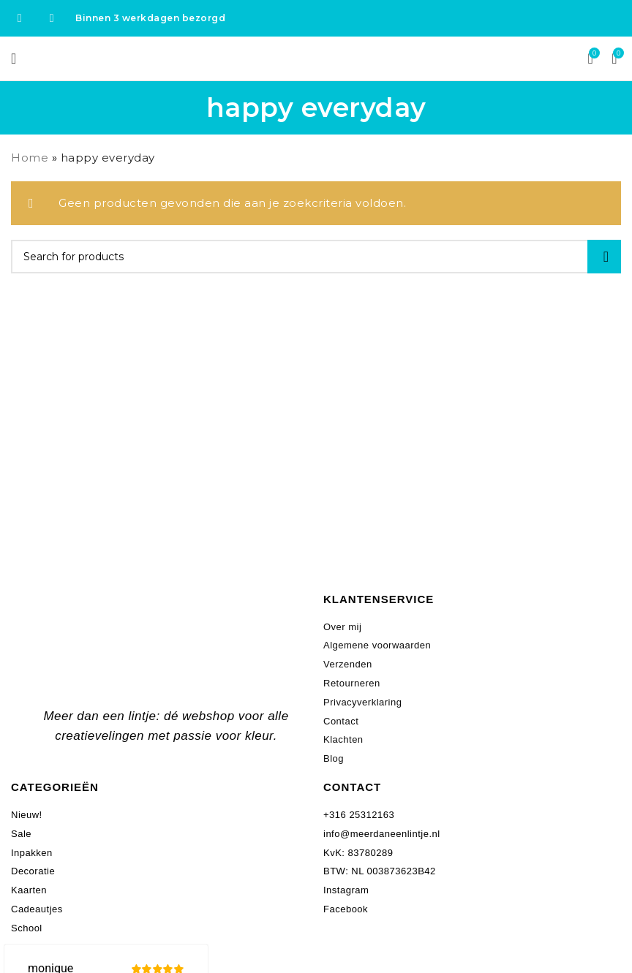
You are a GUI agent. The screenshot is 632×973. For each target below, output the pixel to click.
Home (29, 157)
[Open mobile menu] (14, 58)
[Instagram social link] (52, 18)
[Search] (316, 256)
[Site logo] (316, 57)
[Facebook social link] (20, 18)
